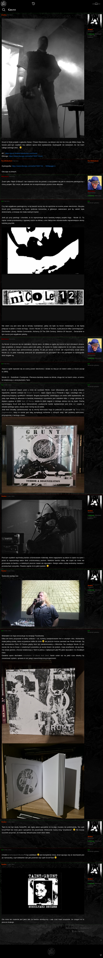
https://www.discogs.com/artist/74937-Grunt (26, 156)
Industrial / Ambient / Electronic (78, 929)
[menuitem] (101, 940)
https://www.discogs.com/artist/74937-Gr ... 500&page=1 (34, 166)
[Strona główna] (4, 4)
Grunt (12, 9)
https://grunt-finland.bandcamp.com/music (21, 153)
